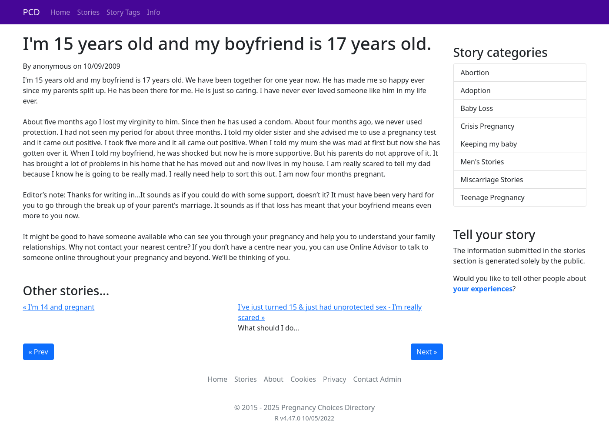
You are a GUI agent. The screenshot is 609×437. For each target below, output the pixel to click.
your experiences (483, 289)
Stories (88, 12)
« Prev (38, 352)
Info (153, 12)
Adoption (476, 90)
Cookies (303, 379)
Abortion (475, 72)
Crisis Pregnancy (488, 126)
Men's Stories (482, 162)
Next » (426, 352)
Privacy (334, 379)
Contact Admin (377, 379)
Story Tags (123, 12)
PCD (31, 12)
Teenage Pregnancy (493, 197)
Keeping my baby (489, 144)
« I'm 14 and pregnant (59, 307)
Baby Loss (477, 108)
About (273, 379)
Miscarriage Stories (492, 179)
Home (60, 12)
